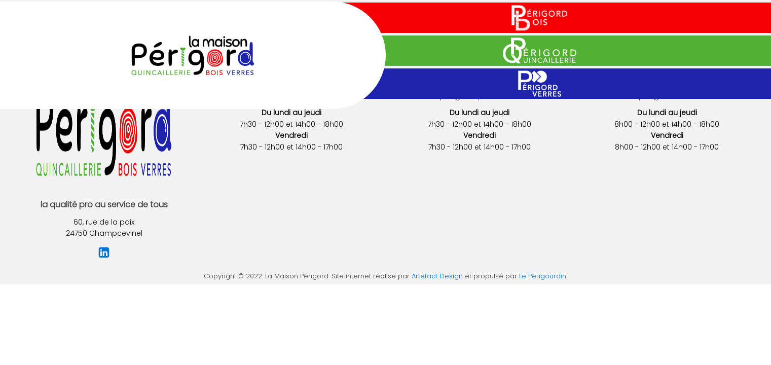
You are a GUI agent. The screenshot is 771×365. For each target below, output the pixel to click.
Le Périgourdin (542, 276)
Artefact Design (437, 276)
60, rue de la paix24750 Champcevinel (104, 227)
